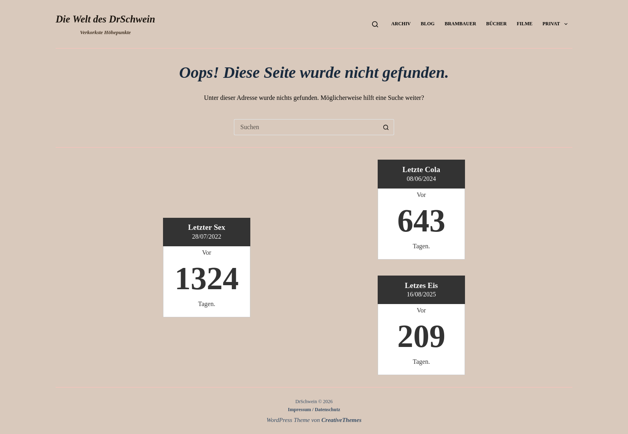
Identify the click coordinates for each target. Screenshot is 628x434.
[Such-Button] (386, 127)
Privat (557, 24)
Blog (428, 23)
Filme (524, 23)
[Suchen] (375, 24)
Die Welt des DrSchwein (105, 19)
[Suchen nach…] (306, 127)
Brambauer (460, 23)
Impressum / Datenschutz (314, 409)
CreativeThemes (342, 420)
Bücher (496, 23)
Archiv (401, 23)
